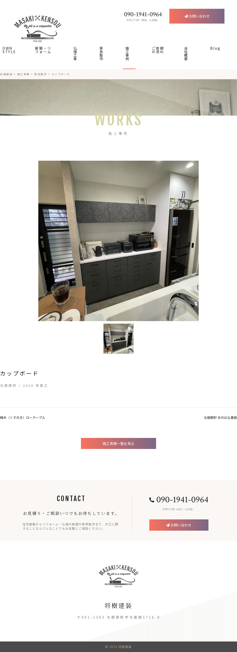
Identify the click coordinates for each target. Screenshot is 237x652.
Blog (215, 48)
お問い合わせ (178, 524)
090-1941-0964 (178, 499)
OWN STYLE (9, 50)
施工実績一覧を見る (118, 443)
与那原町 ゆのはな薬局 (220, 417)
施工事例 (128, 53)
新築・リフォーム (43, 50)
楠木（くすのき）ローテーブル (22, 417)
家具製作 (101, 53)
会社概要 (186, 53)
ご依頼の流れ (158, 50)
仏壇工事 (75, 53)
